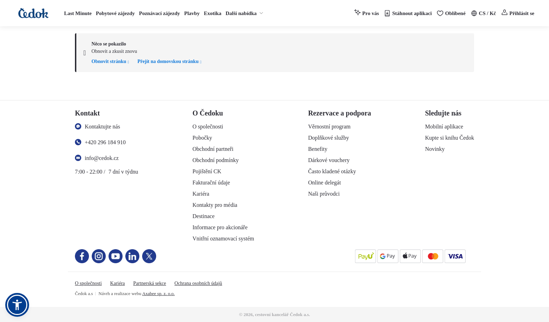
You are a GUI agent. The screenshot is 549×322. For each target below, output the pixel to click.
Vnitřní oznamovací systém (223, 238)
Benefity (317, 149)
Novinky (435, 149)
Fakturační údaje (211, 183)
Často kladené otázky (332, 171)
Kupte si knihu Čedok (449, 138)
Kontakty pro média (215, 205)
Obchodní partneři (213, 149)
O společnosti (208, 127)
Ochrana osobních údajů (198, 283)
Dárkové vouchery (329, 160)
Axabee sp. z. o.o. (158, 293)
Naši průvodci (324, 194)
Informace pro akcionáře (220, 227)
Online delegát (324, 183)
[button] (17, 305)
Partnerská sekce (149, 283)
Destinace (204, 216)
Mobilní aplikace (444, 127)
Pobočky (202, 138)
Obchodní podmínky (216, 160)
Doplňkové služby (328, 138)
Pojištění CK (207, 171)
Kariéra (201, 194)
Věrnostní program (329, 127)
